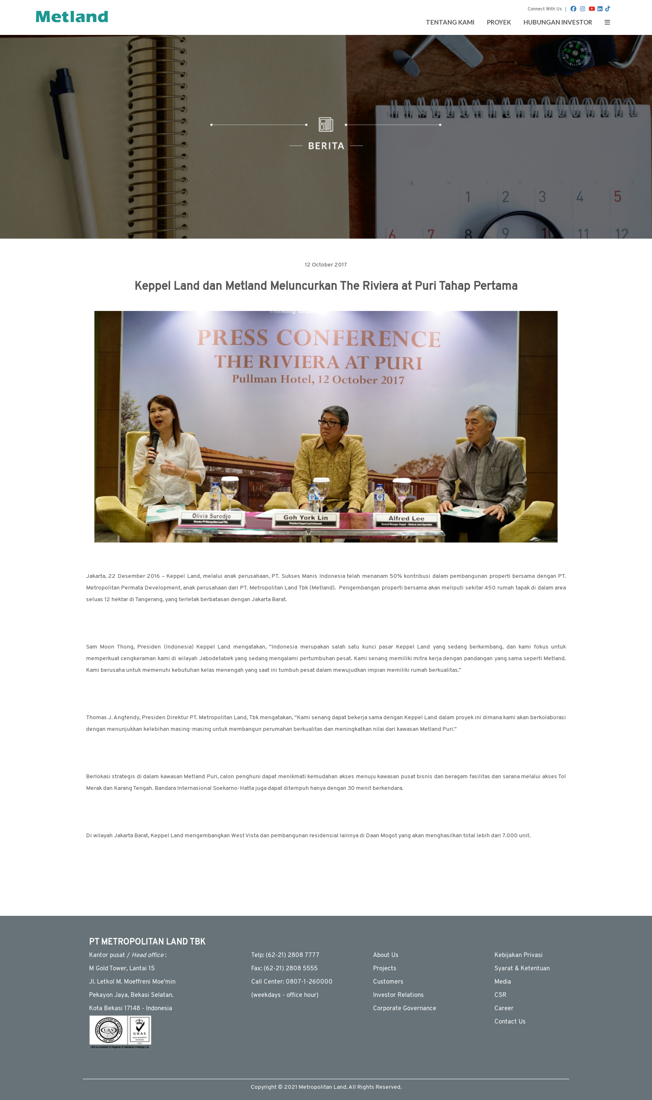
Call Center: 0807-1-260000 (292, 982)
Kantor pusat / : (127, 955)
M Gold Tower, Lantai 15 (122, 969)
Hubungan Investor (558, 22)
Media (502, 982)
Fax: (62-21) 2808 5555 (284, 969)
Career (504, 1009)
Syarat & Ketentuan (522, 969)
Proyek (499, 22)
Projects (384, 969)
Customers (388, 982)
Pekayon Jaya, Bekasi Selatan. (131, 995)
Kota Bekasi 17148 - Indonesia (130, 1009)
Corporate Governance (404, 1009)
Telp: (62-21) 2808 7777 (285, 955)
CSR (500, 995)
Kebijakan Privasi (518, 955)
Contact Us (510, 1022)
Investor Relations (398, 995)
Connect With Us (545, 9)
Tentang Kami (450, 22)
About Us (385, 955)
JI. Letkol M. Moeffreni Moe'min (132, 982)
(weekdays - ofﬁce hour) (285, 995)
